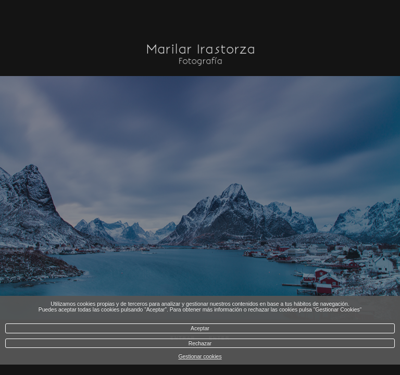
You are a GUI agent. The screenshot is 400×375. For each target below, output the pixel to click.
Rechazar (200, 343)
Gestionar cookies (199, 356)
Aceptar (200, 328)
